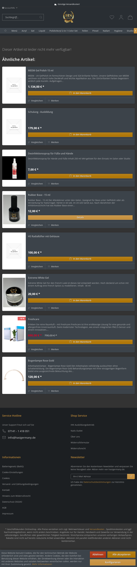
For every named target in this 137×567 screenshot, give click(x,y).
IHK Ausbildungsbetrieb (82, 424)
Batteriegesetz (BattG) (13, 466)
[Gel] (33, 31)
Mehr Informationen (42, 564)
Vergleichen (35, 100)
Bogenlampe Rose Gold (41, 360)
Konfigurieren (113, 562)
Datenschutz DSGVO (12, 501)
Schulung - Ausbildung (40, 112)
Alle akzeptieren (122, 554)
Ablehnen (98, 554)
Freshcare (33, 319)
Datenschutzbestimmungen (97, 482)
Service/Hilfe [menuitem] (8, 8)
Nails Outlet (76, 430)
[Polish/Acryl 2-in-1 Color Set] (63, 31)
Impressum (7, 513)
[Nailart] (106, 31)
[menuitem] (32, 17)
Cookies (6, 478)
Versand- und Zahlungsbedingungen (20, 484)
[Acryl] (24, 31)
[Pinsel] (95, 31)
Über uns (75, 436)
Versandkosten (97, 529)
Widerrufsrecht (78, 448)
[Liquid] (42, 31)
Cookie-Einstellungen (12, 472)
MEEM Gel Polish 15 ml (40, 70)
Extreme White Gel (38, 277)
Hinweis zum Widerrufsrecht (16, 495)
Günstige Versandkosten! (64, 4)
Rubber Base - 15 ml (39, 195)
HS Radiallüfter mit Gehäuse (43, 236)
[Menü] (14, 31)
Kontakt (6, 490)
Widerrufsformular (80, 442)
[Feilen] (85, 31)
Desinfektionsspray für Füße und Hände (50, 153)
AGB (4, 507)
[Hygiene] (118, 31)
